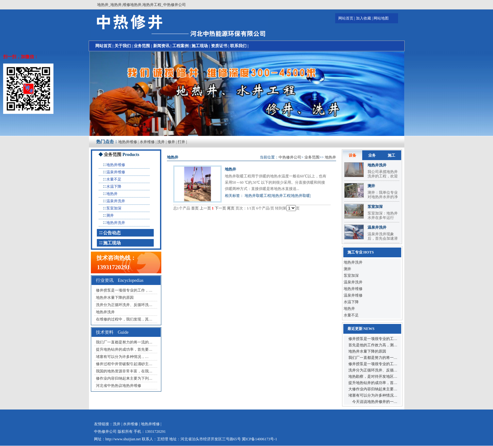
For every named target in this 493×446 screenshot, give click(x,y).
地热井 (112, 194)
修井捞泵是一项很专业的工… (372, 339)
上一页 (205, 208)
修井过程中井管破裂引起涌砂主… (124, 364)
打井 (181, 142)
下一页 (220, 208)
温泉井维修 (115, 172)
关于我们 (122, 45)
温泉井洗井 (115, 201)
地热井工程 (281, 195)
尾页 (231, 208)
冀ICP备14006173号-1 (259, 439)
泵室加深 (113, 208)
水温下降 (113, 186)
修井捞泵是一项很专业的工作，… (124, 290)
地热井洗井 (115, 222)
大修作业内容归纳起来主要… (372, 389)
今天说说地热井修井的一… (372, 401)
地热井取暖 (300, 195)
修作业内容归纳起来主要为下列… (124, 378)
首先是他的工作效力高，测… (372, 345)
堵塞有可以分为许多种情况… (372, 395)
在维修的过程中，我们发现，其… (124, 319)
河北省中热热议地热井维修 (118, 385)
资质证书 (219, 45)
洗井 (161, 142)
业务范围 (142, 45)
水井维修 (147, 142)
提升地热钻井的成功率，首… (372, 383)
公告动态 (112, 233)
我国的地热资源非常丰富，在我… (124, 371)
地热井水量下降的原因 (115, 297)
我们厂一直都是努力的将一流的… (124, 342)
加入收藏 (363, 18)
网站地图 (381, 18)
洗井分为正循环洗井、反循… (372, 370)
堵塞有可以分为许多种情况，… (122, 356)
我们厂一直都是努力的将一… (372, 357)
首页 (195, 208)
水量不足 (113, 179)
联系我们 (238, 45)
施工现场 (199, 45)
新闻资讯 (161, 45)
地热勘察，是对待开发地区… (372, 376)
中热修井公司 (290, 157)
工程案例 (180, 45)
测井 (110, 215)
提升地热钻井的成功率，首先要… (124, 349)
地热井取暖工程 (258, 195)
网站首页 (345, 18)
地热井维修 (127, 142)
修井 (171, 142)
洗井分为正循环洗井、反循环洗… (124, 305)
